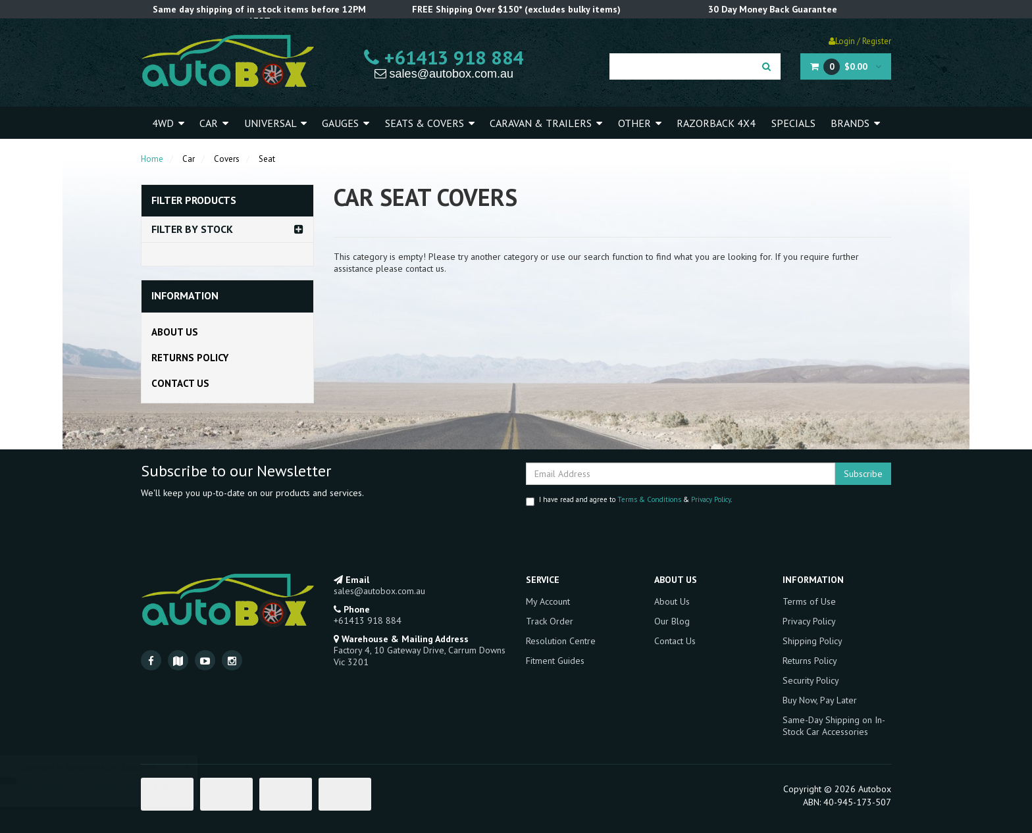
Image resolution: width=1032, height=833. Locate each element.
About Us (174, 332)
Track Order (549, 621)
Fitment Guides (555, 661)
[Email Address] (680, 474)
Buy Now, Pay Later (820, 700)
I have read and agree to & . (629, 500)
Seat (267, 158)
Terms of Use (809, 601)
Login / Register (860, 41)
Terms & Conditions (649, 499)
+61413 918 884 (444, 57)
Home (152, 158)
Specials (793, 123)
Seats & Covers (430, 123)
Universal (275, 123)
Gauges (345, 123)
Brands (855, 123)
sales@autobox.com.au (443, 73)
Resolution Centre (561, 641)
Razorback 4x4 (716, 123)
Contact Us (180, 383)
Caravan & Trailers (546, 123)
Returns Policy (189, 357)
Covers (227, 158)
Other (639, 123)
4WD (168, 123)
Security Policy (811, 680)
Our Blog (672, 621)
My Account (548, 601)
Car (213, 123)
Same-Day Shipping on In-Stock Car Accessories (834, 726)
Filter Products (193, 201)
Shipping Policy (812, 641)
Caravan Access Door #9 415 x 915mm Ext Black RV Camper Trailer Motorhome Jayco (108, 782)
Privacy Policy (711, 499)
